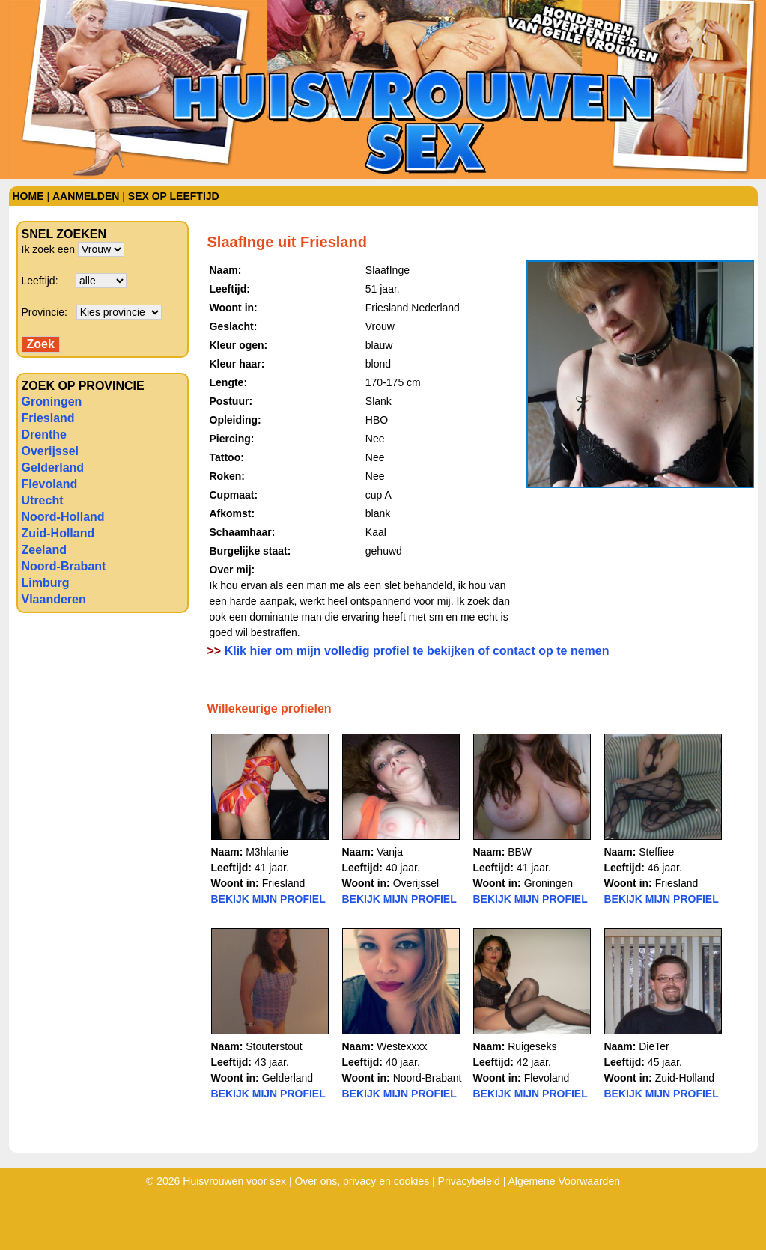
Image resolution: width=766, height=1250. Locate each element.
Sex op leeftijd (173, 196)
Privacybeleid (469, 1181)
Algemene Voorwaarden (564, 1181)
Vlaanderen (54, 599)
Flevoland (50, 484)
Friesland (48, 418)
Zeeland (44, 549)
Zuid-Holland (58, 533)
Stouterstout (274, 1046)
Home (28, 196)
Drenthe (44, 434)
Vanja (390, 852)
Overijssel (50, 451)
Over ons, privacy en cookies (361, 1181)
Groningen (52, 401)
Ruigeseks (532, 1046)
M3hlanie (267, 852)
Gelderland (53, 467)
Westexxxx (402, 1046)
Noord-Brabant (64, 566)
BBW (520, 852)
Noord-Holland (63, 516)
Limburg (46, 582)
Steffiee (656, 852)
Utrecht (43, 500)
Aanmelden (85, 196)
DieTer (654, 1046)
